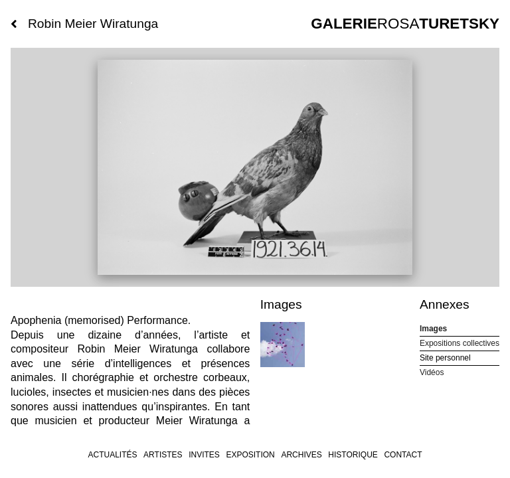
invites (204, 454)
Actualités (112, 454)
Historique (352, 454)
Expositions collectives (459, 343)
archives (301, 454)
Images (433, 328)
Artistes (162, 454)
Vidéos (432, 372)
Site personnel (445, 357)
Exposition (250, 454)
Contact (403, 454)
